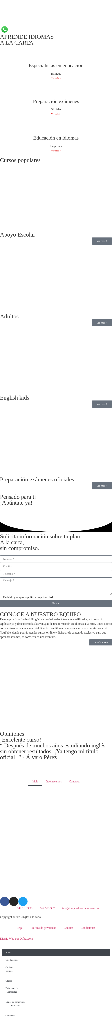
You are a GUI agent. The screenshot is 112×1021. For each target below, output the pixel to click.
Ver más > (56, 78)
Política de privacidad (43, 927)
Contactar (74, 781)
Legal (20, 927)
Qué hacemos (54, 781)
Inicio (35, 781)
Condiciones (88, 927)
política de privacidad (40, 597)
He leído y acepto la (28, 597)
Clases (9, 980)
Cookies (68, 927)
